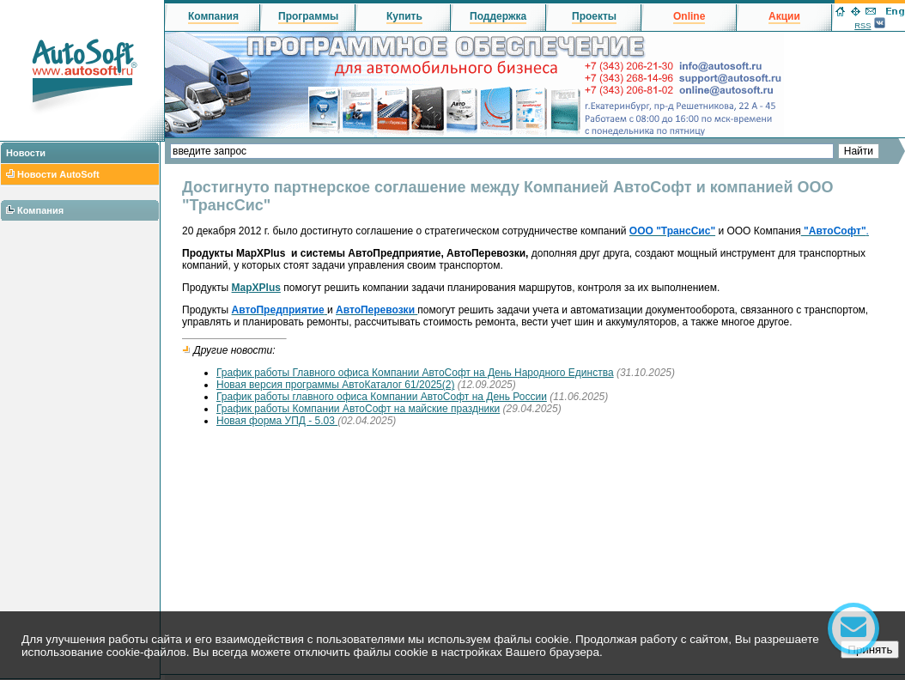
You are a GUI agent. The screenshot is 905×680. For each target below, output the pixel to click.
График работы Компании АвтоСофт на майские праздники (358, 409)
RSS (862, 25)
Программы (308, 16)
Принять (869, 649)
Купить (404, 16)
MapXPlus (256, 288)
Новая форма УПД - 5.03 (276, 421)
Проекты (594, 16)
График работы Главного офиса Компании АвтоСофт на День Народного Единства (415, 373)
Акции (784, 16)
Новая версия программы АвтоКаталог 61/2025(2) (335, 385)
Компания (40, 210)
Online (689, 16)
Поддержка (498, 16)
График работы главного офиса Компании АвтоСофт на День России (381, 397)
